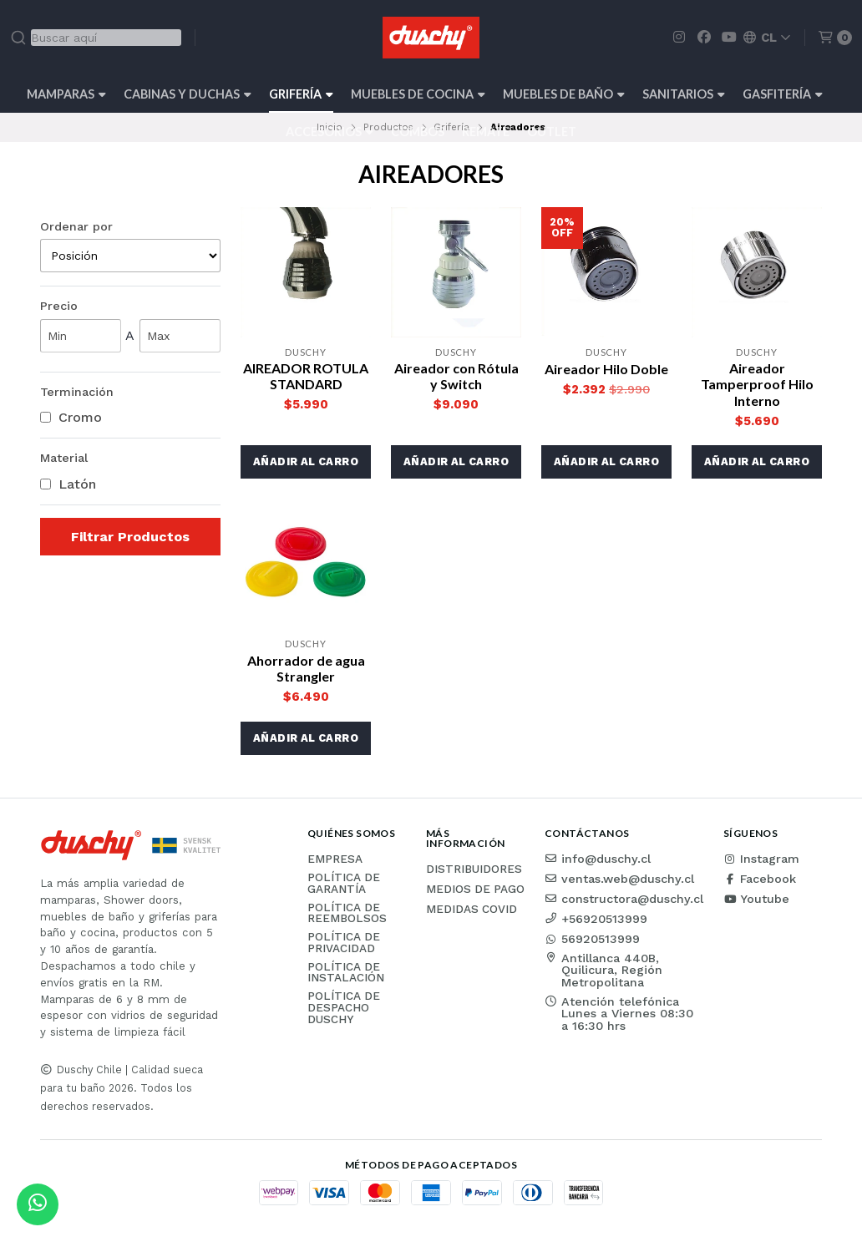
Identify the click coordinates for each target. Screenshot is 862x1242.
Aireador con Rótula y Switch (456, 376)
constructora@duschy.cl (624, 899)
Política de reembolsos (347, 913)
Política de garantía (343, 883)
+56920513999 (596, 919)
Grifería (301, 94)
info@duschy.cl (598, 858)
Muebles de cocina (418, 94)
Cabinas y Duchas (187, 94)
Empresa (335, 859)
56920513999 (592, 939)
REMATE (486, 131)
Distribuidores (474, 869)
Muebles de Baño (564, 94)
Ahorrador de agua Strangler (306, 668)
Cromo (71, 417)
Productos (388, 127)
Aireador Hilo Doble (606, 369)
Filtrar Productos (130, 537)
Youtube (756, 899)
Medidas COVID (471, 909)
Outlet (551, 131)
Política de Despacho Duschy (343, 1008)
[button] (306, 462)
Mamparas (66, 94)
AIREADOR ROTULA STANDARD (305, 376)
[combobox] (95, 37)
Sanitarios (683, 94)
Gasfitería (783, 94)
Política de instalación (345, 972)
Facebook (759, 879)
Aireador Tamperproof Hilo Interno (757, 384)
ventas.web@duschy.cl (619, 879)
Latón (68, 484)
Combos (417, 131)
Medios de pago (475, 889)
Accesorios (329, 131)
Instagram (761, 858)
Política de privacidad (343, 942)
